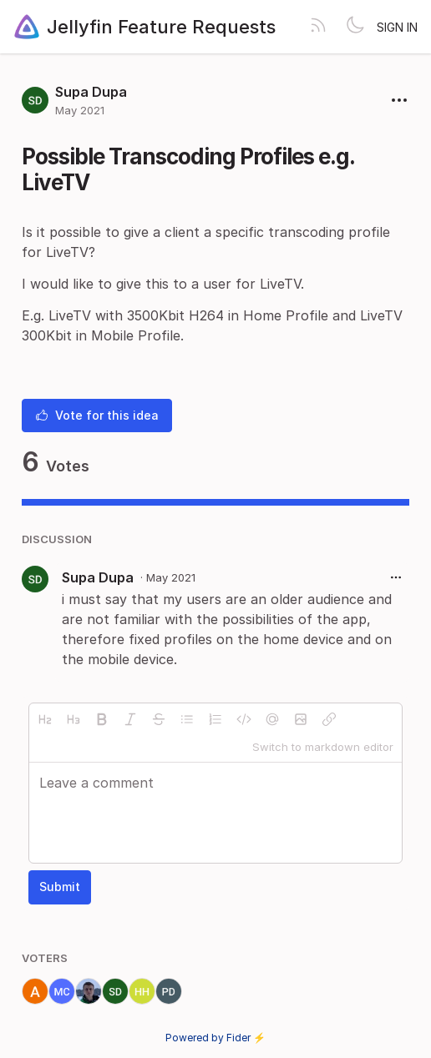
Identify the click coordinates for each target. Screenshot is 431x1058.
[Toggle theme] (355, 26)
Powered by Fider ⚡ (215, 1037)
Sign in (397, 27)
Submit (59, 886)
